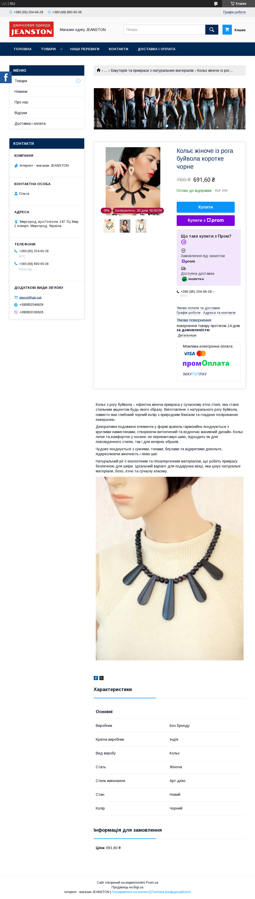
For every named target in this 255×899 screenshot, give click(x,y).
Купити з (206, 220)
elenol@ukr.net (30, 297)
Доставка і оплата (156, 49)
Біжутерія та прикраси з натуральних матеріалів (152, 70)
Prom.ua (152, 882)
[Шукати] (211, 30)
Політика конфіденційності (171, 892)
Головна (22, 49)
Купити (206, 207)
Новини (21, 91)
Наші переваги (84, 49)
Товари (48, 49)
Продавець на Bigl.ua (127, 887)
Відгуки (21, 113)
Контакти (118, 49)
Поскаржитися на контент (130, 892)
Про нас (21, 102)
